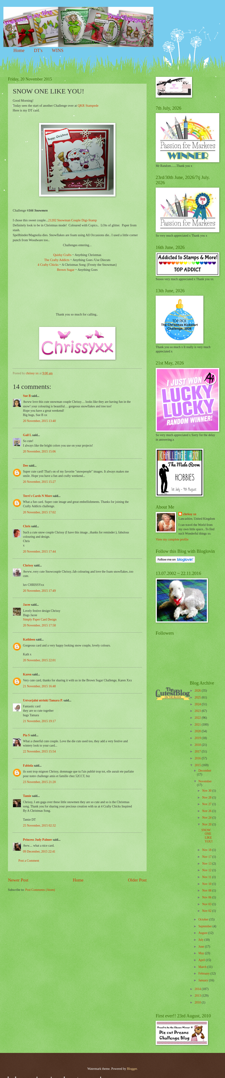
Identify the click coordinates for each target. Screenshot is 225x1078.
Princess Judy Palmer (37, 839)
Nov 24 (207, 817)
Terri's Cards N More (37, 496)
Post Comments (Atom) (40, 890)
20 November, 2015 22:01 (39, 660)
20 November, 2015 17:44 (39, 551)
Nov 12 (207, 870)
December (204, 770)
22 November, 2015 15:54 (39, 751)
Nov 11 (207, 877)
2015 (198, 765)
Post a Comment (28, 860)
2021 (198, 724)
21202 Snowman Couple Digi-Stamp (72, 220)
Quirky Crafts (62, 255)
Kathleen (29, 639)
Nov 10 (207, 884)
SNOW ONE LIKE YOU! (207, 835)
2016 (198, 758)
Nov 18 (207, 850)
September (205, 926)
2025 (198, 697)
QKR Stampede (88, 105)
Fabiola (28, 765)
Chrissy (28, 565)
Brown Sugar (65, 269)
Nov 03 (207, 904)
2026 (198, 690)
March (202, 967)
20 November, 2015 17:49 (39, 590)
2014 (198, 989)
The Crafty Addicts (57, 260)
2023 (198, 711)
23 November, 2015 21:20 (39, 782)
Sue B (27, 396)
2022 (198, 717)
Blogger (132, 1068)
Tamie (27, 796)
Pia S (26, 735)
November (205, 781)
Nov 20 (207, 824)
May (201, 953)
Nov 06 (207, 897)
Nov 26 (207, 811)
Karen (27, 674)
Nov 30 (207, 790)
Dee (25, 465)
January (203, 980)
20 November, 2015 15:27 (39, 481)
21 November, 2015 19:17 (39, 721)
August (203, 933)
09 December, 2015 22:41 (39, 851)
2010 (198, 1002)
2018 (198, 745)
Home (19, 50)
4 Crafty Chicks (48, 264)
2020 (198, 731)
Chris (26, 526)
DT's (38, 50)
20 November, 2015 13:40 (39, 421)
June (201, 946)
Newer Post (18, 880)
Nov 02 (207, 911)
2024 (198, 704)
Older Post (137, 880)
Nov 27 (207, 804)
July (201, 939)
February (204, 973)
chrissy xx (189, 514)
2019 (198, 738)
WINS (57, 50)
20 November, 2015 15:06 (39, 451)
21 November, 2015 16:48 (39, 686)
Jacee (26, 604)
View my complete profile (172, 539)
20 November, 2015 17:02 (39, 512)
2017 (198, 751)
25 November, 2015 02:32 (39, 825)
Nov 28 (207, 797)
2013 (198, 995)
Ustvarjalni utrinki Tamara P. (43, 700)
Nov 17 (207, 856)
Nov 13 (207, 863)
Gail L (27, 435)
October (203, 919)
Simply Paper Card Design (40, 619)
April (202, 960)
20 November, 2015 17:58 (39, 625)
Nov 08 (207, 890)
